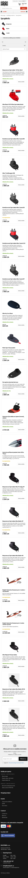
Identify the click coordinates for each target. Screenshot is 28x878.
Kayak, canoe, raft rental (7, 778)
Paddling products (11, 15)
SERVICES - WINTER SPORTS (8, 783)
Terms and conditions (7, 801)
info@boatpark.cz (8, 866)
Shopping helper (6, 793)
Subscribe (15, 1)
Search (23, 8)
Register (21, 1)
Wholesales (4, 817)
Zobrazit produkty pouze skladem (11, 37)
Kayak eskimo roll (6, 780)
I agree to (13, 763)
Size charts (4, 805)
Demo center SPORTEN (7, 787)
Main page (3, 15)
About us (4, 815)
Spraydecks (18, 15)
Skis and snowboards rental (8, 785)
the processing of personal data (16, 762)
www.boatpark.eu (15, 867)
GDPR (3, 803)
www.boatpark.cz (7, 867)
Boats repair (5, 776)
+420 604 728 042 (6, 863)
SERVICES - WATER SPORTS (7, 774)
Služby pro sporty (6, 771)
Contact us (4, 813)
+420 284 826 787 (8, 861)
